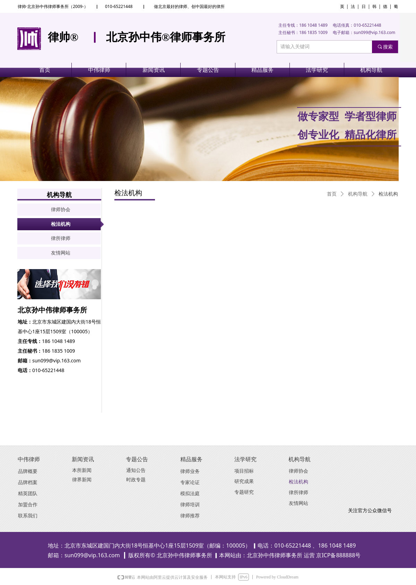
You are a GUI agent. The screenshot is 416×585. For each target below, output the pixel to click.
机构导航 (357, 194)
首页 (332, 194)
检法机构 (388, 194)
